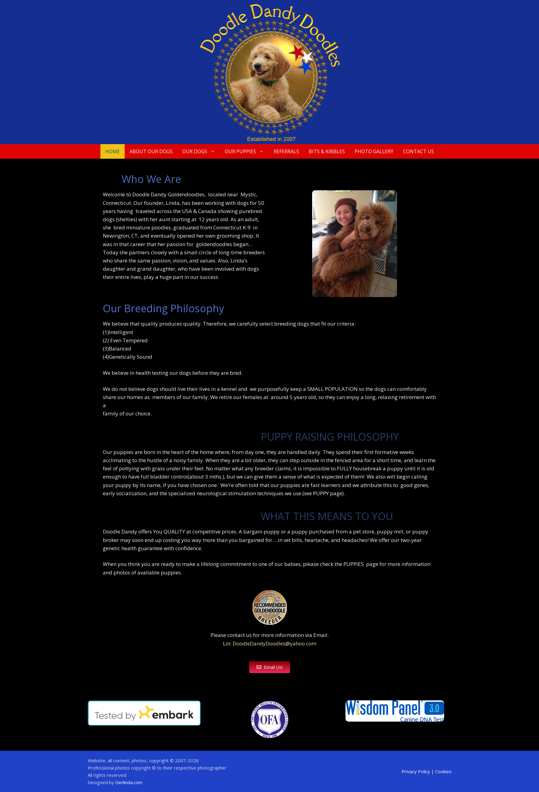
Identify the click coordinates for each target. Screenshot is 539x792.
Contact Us (418, 151)
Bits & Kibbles (327, 151)
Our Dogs (201, 151)
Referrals (286, 151)
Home (112, 151)
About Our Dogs (151, 151)
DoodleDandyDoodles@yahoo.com (274, 643)
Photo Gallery (374, 151)
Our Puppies (247, 151)
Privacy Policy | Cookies (427, 771)
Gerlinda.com (128, 782)
